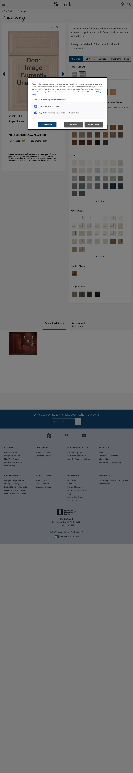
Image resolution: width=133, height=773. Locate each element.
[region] (67, 103)
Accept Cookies (94, 124)
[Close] (104, 81)
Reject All (73, 124)
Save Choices (47, 124)
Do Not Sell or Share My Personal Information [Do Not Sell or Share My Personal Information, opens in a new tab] (49, 99)
